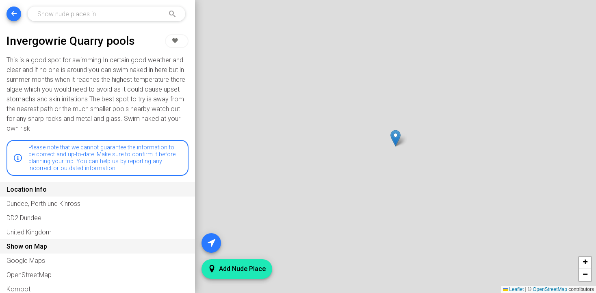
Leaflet (513, 289)
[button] (396, 138)
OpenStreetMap (550, 289)
